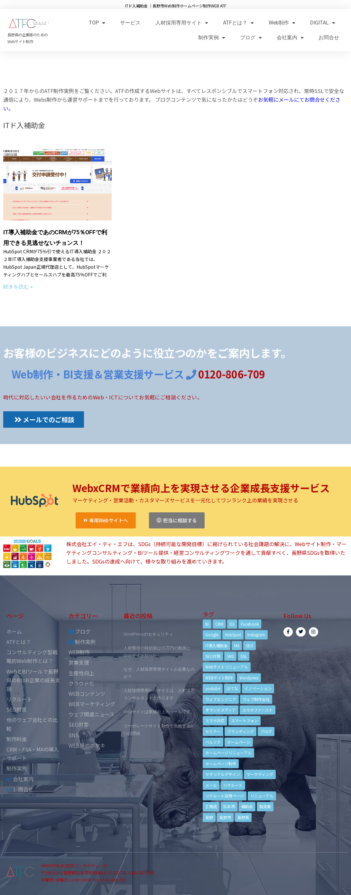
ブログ (251, 37)
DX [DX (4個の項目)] (232, 624)
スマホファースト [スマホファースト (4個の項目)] (257, 710)
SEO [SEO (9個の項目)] (249, 645)
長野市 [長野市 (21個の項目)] (225, 817)
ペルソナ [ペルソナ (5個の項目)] (213, 742)
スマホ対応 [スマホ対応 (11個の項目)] (215, 720)
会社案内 (290, 37)
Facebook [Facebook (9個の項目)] (250, 624)
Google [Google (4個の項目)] (211, 634)
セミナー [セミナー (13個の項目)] (213, 731)
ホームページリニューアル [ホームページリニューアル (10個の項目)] (228, 752)
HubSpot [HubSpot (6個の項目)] (233, 634)
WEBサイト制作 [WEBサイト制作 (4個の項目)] (219, 677)
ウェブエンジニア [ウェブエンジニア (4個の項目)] (220, 699)
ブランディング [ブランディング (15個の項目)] (240, 731)
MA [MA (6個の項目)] (236, 645)
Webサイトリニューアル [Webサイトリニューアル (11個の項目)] (226, 666)
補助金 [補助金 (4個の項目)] (247, 806)
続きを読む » (18, 287)
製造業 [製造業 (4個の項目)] (265, 806)
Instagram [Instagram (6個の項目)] (256, 634)
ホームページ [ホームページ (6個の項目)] (238, 742)
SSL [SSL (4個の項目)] (243, 656)
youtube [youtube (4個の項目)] (212, 688)
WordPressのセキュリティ (148, 634)
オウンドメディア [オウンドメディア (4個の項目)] (220, 710)
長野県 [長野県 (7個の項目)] (243, 817)
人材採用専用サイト (181, 23)
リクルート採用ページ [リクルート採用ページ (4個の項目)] (224, 795)
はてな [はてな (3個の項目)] (232, 688)
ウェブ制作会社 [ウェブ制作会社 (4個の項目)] (256, 699)
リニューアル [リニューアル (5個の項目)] (261, 795)
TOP (97, 23)
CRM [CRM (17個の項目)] (219, 624)
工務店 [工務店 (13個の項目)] (211, 806)
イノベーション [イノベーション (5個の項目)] (258, 688)
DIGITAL (322, 23)
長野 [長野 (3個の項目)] (209, 817)
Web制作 (282, 23)
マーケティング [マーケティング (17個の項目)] (259, 774)
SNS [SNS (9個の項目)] (230, 656)
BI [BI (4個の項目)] (207, 624)
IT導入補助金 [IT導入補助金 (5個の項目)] (216, 645)
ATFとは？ (238, 23)
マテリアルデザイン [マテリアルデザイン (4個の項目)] (222, 774)
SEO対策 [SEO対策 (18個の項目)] (212, 656)
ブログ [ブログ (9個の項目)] (266, 731)
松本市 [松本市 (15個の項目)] (229, 806)
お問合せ (329, 37)
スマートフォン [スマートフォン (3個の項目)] (244, 720)
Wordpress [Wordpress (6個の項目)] (248, 677)
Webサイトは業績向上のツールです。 (159, 711)
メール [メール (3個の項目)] (211, 785)
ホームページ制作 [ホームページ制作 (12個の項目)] (220, 763)
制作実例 (211, 37)
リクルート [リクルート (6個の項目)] (233, 785)
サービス (130, 23)
